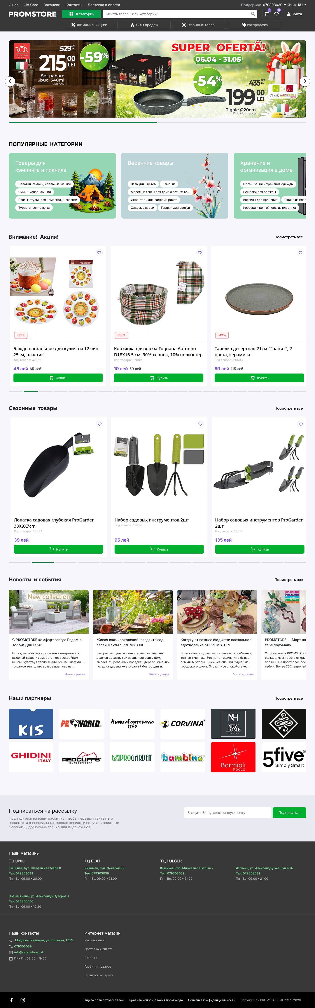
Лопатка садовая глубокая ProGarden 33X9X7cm (59, 523)
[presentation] (10, 81)
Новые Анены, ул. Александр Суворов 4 (39, 896)
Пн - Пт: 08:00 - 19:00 (28, 958)
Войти (294, 14)
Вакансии (52, 5)
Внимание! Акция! (88, 25)
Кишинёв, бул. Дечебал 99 (104, 868)
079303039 (20, 946)
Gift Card (31, 5)
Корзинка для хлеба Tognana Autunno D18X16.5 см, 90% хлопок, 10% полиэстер (162, 352)
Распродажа (255, 25)
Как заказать (94, 940)
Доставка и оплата (104, 5)
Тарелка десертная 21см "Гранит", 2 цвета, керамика (257, 352)
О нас (13, 5)
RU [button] (301, 5)
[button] (83, 122)
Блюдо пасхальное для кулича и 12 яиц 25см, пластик (60, 352)
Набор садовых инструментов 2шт (156, 520)
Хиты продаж (144, 25)
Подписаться (289, 812)
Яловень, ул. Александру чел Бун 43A (264, 868)
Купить (62, 378)
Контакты (74, 5)
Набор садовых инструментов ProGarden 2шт (264, 523)
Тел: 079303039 (21, 873)
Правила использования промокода (156, 1000)
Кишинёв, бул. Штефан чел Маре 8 (35, 868)
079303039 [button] (273, 5)
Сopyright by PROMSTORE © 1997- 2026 (270, 1000)
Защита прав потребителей (103, 1000)
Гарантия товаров (97, 966)
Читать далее (75, 674)
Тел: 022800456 (21, 901)
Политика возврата (98, 975)
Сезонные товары (199, 25)
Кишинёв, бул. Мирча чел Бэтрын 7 (186, 868)
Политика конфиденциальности (211, 1000)
